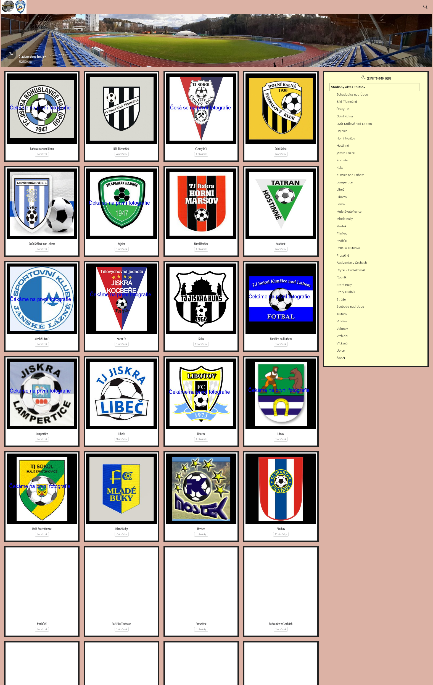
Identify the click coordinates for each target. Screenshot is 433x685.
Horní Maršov (201, 244)
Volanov (342, 329)
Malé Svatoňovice (42, 529)
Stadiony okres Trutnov (348, 87)
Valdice (342, 321)
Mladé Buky (121, 529)
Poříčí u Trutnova (121, 624)
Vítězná (342, 343)
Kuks (201, 339)
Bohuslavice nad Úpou (42, 149)
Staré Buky (344, 285)
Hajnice (121, 244)
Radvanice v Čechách (280, 624)
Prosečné (201, 624)
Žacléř (341, 358)
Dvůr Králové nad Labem (42, 244)
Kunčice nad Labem (281, 339)
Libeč (121, 434)
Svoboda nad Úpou (350, 307)
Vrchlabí (342, 336)
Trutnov (342, 314)
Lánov (281, 434)
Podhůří (42, 624)
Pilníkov (281, 529)
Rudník (341, 277)
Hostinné (281, 244)
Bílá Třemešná (121, 149)
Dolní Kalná (281, 149)
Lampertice (42, 434)
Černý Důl (201, 149)
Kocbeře (121, 339)
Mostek (201, 529)
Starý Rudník (346, 292)
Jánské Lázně (41, 339)
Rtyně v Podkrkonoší (351, 270)
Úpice (341, 350)
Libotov (201, 434)
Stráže (341, 299)
